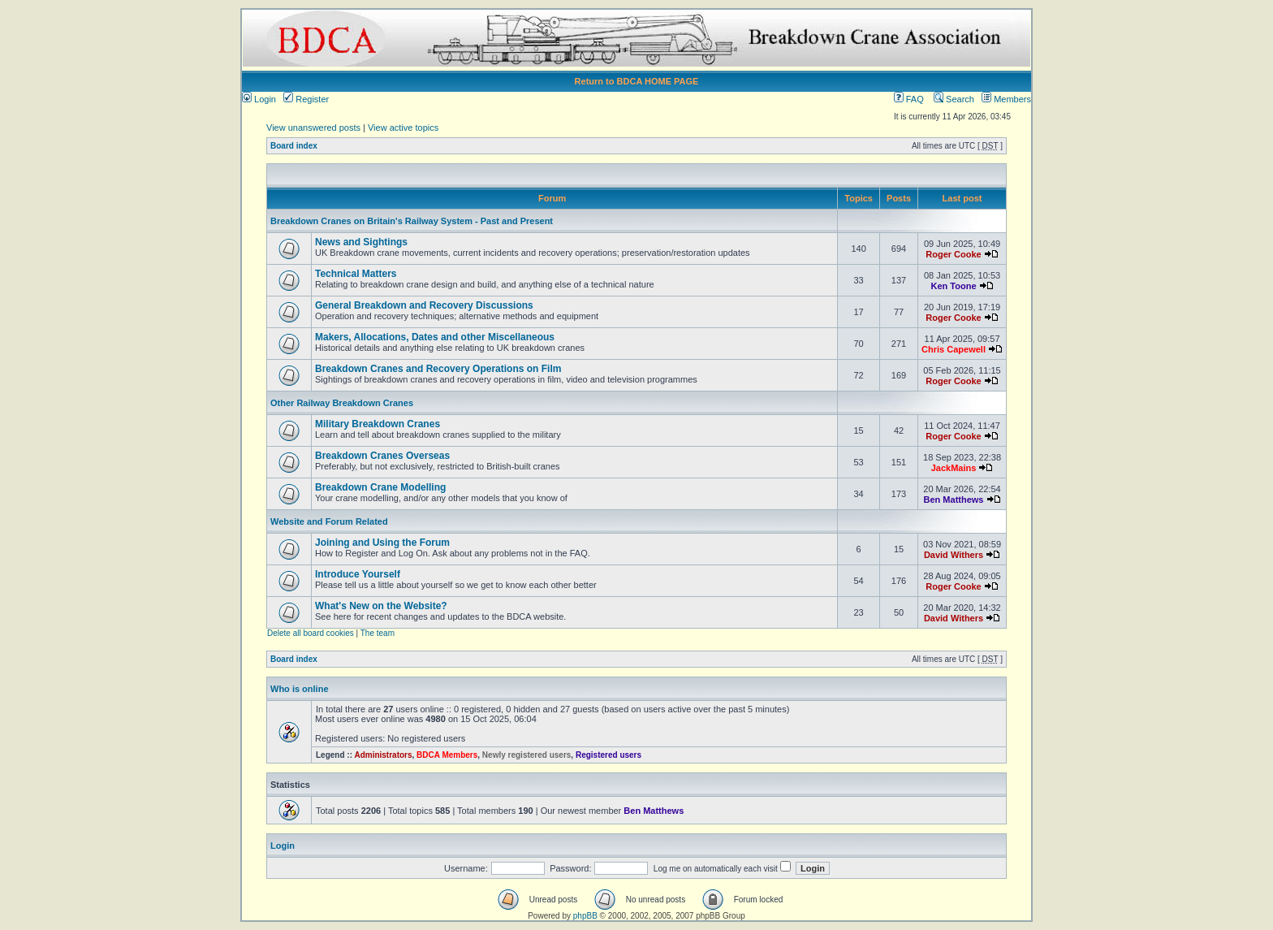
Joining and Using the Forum (382, 542)
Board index (293, 145)
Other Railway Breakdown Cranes (341, 403)
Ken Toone (954, 286)
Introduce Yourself (357, 574)
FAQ (909, 99)
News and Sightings (361, 242)
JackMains (954, 468)
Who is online (299, 689)
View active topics (403, 127)
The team (377, 633)
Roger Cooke (953, 254)
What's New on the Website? (381, 606)
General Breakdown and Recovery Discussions (424, 305)
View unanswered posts (313, 127)
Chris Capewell (953, 349)
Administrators (383, 754)
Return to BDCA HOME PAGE (637, 81)
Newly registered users (527, 754)
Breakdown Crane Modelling (380, 487)
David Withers (953, 555)
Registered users (608, 754)
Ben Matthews (954, 499)
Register (306, 99)
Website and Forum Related (329, 521)
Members (1006, 99)
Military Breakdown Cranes (377, 424)
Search (954, 99)
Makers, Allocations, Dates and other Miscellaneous (435, 337)
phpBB (585, 915)
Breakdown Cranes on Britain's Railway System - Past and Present (411, 221)
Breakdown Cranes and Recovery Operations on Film (438, 368)
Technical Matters (355, 273)
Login (259, 99)
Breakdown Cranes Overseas (382, 455)
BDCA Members (446, 754)
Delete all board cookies (310, 633)
